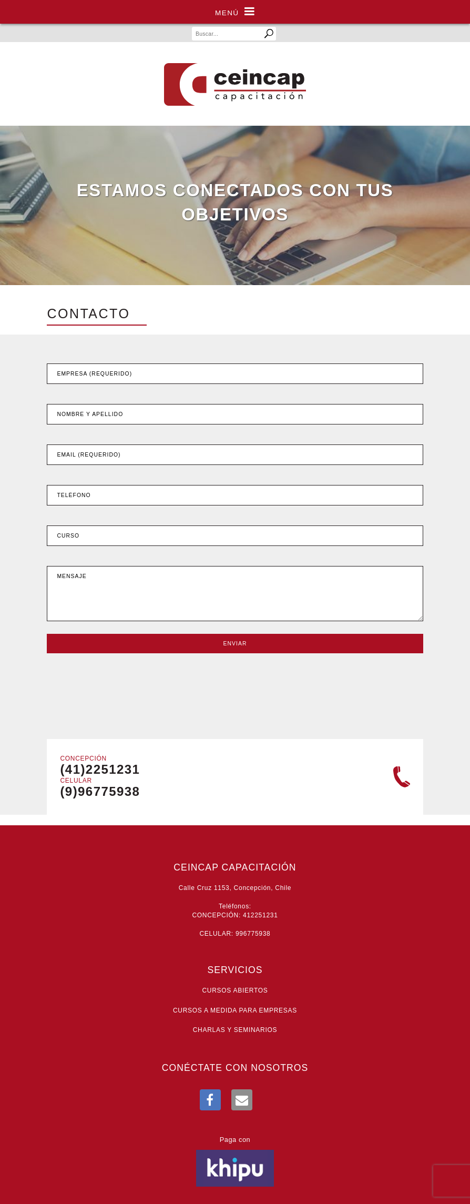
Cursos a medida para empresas (235, 1010)
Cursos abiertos (235, 990)
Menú (235, 11)
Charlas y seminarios (235, 1030)
